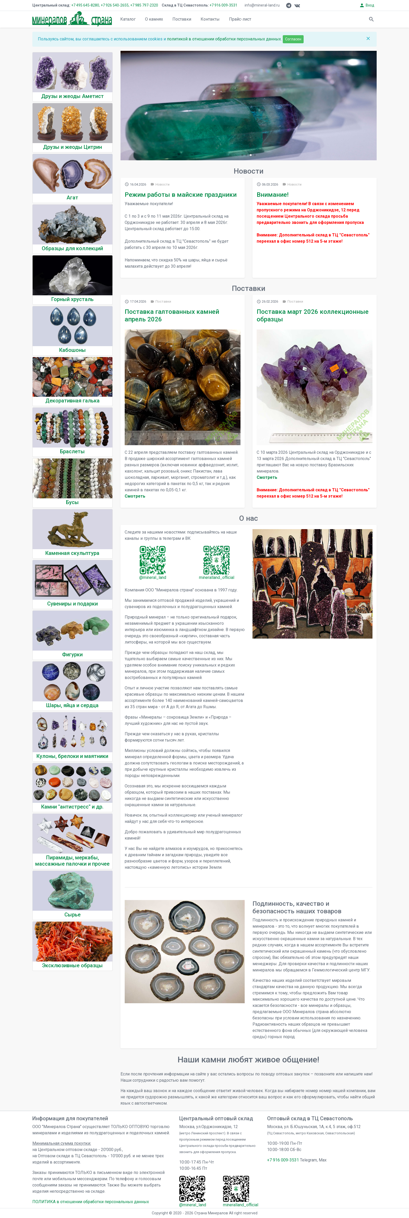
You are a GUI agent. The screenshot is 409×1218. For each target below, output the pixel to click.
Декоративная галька (72, 400)
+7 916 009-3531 (223, 5)
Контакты (210, 19)
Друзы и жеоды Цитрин (72, 147)
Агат (72, 197)
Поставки (181, 19)
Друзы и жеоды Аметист (72, 96)
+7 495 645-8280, (85, 5)
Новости (160, 184)
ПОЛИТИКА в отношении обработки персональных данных (90, 1201)
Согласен (293, 39)
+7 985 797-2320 (144, 5)
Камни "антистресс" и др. (72, 807)
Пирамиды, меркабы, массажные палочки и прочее (72, 860)
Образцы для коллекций (72, 248)
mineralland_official (216, 577)
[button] (242, 155)
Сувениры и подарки (72, 604)
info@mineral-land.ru (262, 5)
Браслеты (72, 451)
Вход (366, 5)
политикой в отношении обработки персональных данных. (225, 38)
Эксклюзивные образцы (72, 965)
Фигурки (72, 654)
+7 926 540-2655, (115, 5)
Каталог (128, 19)
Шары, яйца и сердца (72, 705)
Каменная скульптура (72, 553)
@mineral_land (152, 577)
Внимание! (272, 194)
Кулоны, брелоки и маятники (72, 756)
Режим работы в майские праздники (181, 194)
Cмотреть (135, 496)
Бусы (72, 502)
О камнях (154, 19)
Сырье (72, 914)
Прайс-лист (240, 19)
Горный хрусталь (72, 299)
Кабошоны (72, 350)
